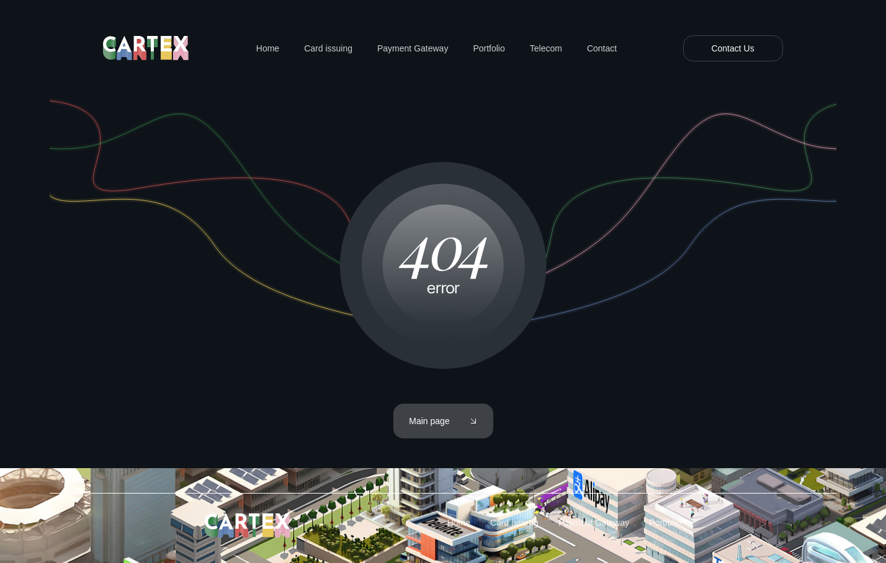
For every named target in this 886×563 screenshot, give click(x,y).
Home (267, 48)
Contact (602, 48)
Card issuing (328, 48)
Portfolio (488, 48)
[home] (146, 48)
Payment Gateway (412, 48)
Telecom (546, 48)
